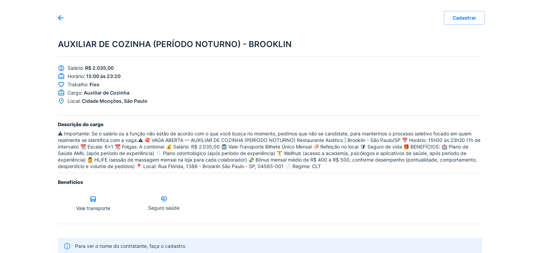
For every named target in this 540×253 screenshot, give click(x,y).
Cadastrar (464, 17)
